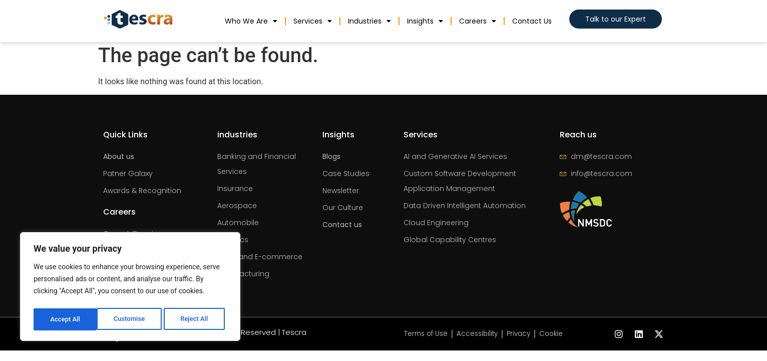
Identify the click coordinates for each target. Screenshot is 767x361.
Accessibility (477, 334)
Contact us (532, 21)
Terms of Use (423, 334)
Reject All (131, 319)
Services (312, 21)
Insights (425, 21)
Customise (65, 319)
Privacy (520, 334)
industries (369, 21)
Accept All (196, 319)
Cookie (554, 334)
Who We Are (251, 21)
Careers (477, 21)
